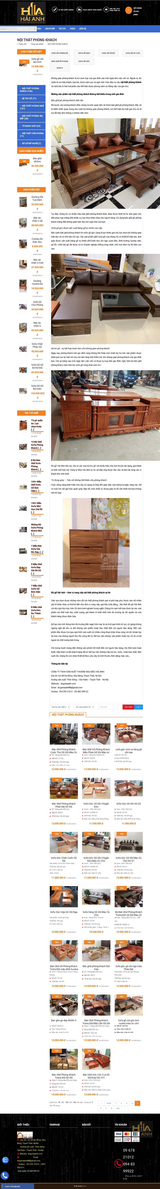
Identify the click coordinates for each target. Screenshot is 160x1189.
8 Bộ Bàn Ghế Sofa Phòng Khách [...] (36, 465)
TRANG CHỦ (22, 29)
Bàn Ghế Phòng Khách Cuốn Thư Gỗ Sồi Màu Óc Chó (63, 752)
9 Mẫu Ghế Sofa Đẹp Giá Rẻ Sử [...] (36, 569)
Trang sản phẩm (37, 44)
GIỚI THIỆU (36, 29)
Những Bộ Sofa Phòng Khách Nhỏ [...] (37, 529)
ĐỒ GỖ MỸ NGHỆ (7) (31, 143)
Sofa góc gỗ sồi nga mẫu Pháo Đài (128, 968)
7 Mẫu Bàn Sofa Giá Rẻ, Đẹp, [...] (37, 549)
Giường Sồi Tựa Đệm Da (37, 200)
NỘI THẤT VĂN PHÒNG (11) (32, 134)
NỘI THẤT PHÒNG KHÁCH (58, 44)
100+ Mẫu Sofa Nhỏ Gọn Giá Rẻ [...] (36, 508)
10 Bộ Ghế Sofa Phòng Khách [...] (37, 444)
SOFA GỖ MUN (84, 53)
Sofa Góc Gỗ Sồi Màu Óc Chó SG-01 (129, 859)
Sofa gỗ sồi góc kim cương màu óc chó (128, 1022)
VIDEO (72, 29)
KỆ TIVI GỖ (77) (29, 98)
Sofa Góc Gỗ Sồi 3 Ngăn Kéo (96, 805)
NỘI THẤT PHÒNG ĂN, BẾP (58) (31, 117)
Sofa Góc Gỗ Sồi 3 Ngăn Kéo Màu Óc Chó (96, 859)
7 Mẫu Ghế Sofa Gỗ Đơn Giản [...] (36, 590)
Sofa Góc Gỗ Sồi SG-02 (128, 803)
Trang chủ (22, 44)
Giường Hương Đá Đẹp (37, 283)
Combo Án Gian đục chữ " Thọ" (37, 241)
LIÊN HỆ (82, 29)
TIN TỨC (62, 29)
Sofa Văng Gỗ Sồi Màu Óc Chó (96, 913)
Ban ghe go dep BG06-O (63, 1020)
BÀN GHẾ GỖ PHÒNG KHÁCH (59, 64)
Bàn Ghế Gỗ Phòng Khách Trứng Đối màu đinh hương (64, 968)
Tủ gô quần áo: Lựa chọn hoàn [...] (37, 425)
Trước (109, 1103)
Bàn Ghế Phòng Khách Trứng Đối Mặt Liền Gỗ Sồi (96, 1022)
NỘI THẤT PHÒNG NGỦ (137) (32, 107)
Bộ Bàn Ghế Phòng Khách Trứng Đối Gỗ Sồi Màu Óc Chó (128, 915)
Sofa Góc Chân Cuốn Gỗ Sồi (64, 859)
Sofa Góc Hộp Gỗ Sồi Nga (63, 912)
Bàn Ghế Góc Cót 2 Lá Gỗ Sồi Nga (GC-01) (96, 1076)
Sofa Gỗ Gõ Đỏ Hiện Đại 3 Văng (37, 388)
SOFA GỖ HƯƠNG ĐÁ (60, 53)
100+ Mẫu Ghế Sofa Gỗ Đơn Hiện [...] (36, 486)
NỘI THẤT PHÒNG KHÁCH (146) (29, 89)
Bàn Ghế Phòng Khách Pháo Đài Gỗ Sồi (64, 805)
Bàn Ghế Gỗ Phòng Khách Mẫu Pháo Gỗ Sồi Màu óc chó (96, 752)
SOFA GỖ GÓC (84, 61)
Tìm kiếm (128, 707)
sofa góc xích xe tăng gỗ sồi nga (129, 751)
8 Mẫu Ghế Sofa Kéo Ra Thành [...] (36, 612)
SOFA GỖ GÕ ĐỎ (108, 53)
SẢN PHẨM (50, 29)
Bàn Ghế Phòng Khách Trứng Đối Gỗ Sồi (64, 1076)
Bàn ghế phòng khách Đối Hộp (96, 968)
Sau (118, 1108)
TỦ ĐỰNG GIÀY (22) (31, 126)
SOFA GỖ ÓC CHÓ (133, 53)
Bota (84, 1186)
